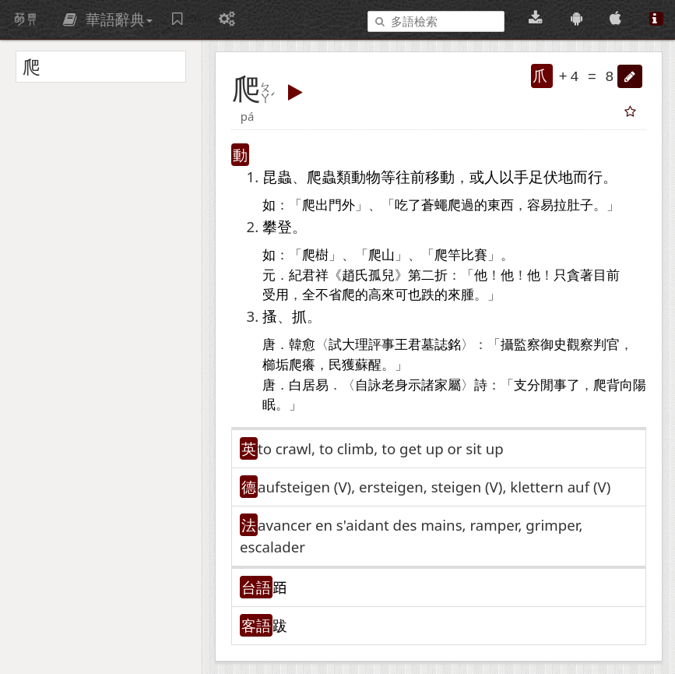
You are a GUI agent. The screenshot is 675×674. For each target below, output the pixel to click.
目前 (606, 275)
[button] (629, 76)
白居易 (309, 385)
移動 (440, 176)
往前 (410, 176)
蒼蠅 (434, 205)
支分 (527, 385)
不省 (328, 295)
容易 (540, 205)
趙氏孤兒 (368, 275)
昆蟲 (277, 176)
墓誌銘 (441, 344)
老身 (394, 385)
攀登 (277, 226)
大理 (355, 344)
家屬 (447, 385)
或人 (484, 176)
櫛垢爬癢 (288, 365)
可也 (408, 295)
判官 (606, 344)
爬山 (381, 255)
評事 (381, 344)
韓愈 (302, 344)
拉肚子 (573, 205)
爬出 (315, 205)
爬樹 (315, 255)
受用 (275, 295)
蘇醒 (368, 365)
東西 (500, 205)
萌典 (26, 19)
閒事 (553, 385)
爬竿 (447, 255)
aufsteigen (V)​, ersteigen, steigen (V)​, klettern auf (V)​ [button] (434, 486)
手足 (528, 176)
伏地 (558, 176)
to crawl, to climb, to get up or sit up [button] (381, 448)
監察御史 (540, 344)
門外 (342, 205)
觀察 (580, 344)
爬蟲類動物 (344, 176)
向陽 (633, 385)
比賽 (474, 255)
